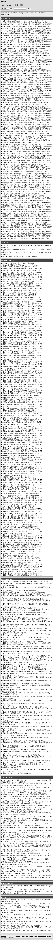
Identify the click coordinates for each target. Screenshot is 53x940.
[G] (46, 21)
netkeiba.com (32, 12)
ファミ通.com (41, 12)
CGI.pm (31, 936)
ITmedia (7, 14)
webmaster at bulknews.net (7, 937)
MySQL (49, 936)
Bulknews (4, 2)
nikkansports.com (23, 12)
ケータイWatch (12, 12)
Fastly (23, 936)
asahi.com (4, 12)
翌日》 (22, 5)
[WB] (48, 21)
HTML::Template (42, 936)
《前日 (16, 5)
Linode (18, 936)
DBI (36, 936)
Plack (27, 936)
